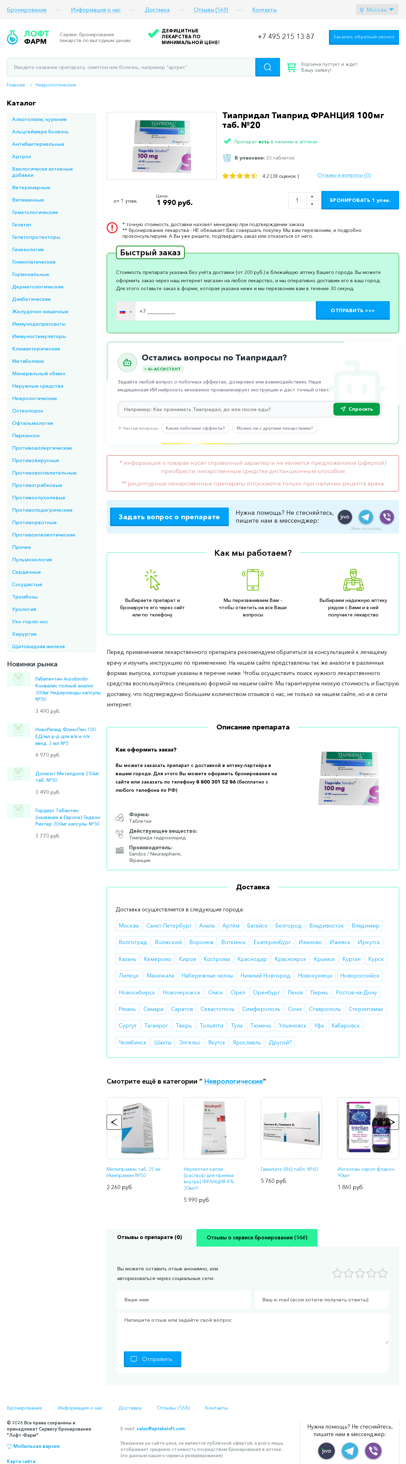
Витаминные (28, 199)
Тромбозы (25, 596)
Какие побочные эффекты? (195, 428)
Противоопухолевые (38, 497)
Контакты (264, 10)
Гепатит (22, 224)
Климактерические (36, 348)
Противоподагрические (42, 509)
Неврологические (55, 85)
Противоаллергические (42, 447)
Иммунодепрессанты (39, 323)
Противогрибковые (37, 485)
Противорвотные (34, 522)
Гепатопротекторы (36, 237)
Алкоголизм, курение (39, 119)
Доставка (157, 10)
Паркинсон (26, 435)
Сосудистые (27, 584)
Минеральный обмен (38, 373)
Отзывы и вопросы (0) (344, 175)
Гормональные (30, 274)
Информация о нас (96, 10)
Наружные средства (37, 385)
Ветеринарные (31, 187)
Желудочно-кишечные (40, 311)
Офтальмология (32, 423)
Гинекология (28, 249)
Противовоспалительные (44, 472)
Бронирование (27, 10)
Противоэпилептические (43, 534)
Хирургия (24, 634)
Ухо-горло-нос (30, 621)
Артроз (21, 156)
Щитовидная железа (38, 646)
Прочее (21, 547)
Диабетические (31, 299)
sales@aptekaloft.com (161, 1428)
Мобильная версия (36, 1446)
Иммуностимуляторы (39, 336)
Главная (16, 85)
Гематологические (35, 212)
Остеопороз (27, 410)
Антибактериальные (38, 144)
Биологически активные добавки (42, 171)
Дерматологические (38, 286)
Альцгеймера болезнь (40, 131)
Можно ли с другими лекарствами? (275, 428)
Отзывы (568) (211, 10)
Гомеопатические (34, 261)
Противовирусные (35, 460)
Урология (24, 609)
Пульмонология (32, 559)
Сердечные (26, 572)
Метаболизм (28, 361)
